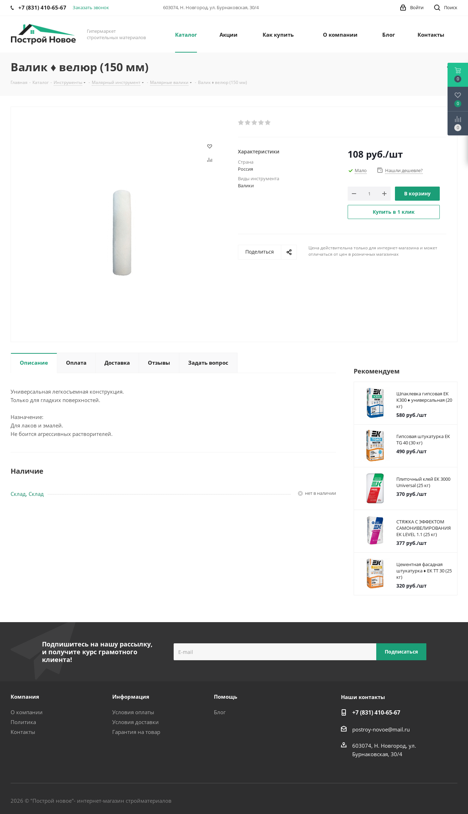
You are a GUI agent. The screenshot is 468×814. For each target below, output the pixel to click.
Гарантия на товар (136, 731)
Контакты (23, 731)
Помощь (225, 696)
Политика (23, 721)
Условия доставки (135, 721)
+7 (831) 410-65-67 (376, 712)
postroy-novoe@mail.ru (381, 729)
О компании (27, 712)
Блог (220, 712)
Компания (25, 696)
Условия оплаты (133, 712)
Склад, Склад (27, 493)
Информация (130, 696)
